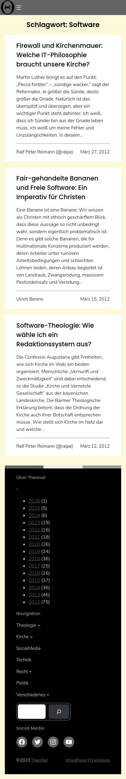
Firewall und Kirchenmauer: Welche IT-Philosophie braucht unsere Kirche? (59, 55)
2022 (34, 530)
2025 (34, 508)
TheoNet (39, 760)
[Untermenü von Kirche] (31, 636)
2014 (34, 587)
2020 (34, 544)
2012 (34, 602)
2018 (34, 558)
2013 (34, 595)
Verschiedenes (30, 695)
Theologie (26, 625)
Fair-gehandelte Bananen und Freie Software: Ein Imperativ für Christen (57, 187)
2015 (34, 580)
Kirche (22, 637)
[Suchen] (59, 711)
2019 (34, 551)
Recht (22, 672)
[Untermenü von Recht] (30, 671)
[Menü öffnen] (18, 7)
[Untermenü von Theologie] (38, 625)
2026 (34, 501)
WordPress (76, 760)
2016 (34, 573)
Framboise (100, 760)
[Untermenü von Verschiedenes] (48, 694)
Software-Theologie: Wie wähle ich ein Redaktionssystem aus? (55, 334)
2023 (34, 522)
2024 (34, 515)
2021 (34, 537)
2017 (34, 566)
